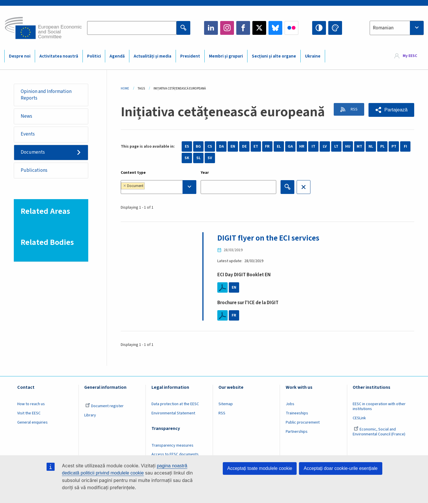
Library (90, 415)
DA (221, 146)
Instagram (227, 28)
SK (187, 158)
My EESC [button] (410, 56)
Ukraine (312, 56)
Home (125, 88)
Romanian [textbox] (383, 27)
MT (359, 146)
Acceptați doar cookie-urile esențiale (340, 468)
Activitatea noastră (58, 56)
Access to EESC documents (175, 454)
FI (405, 146)
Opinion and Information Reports (46, 95)
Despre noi (19, 56)
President (190, 56)
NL (370, 146)
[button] (391, 110)
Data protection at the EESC (175, 404)
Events (28, 135)
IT (313, 146)
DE (244, 146)
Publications (34, 171)
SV (210, 158)
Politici (94, 56)
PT (393, 146)
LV (325, 146)
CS (210, 146)
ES (187, 146)
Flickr (291, 28)
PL (382, 146)
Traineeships (297, 413)
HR (301, 146)
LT (336, 146)
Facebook (243, 28)
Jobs (290, 404)
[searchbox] (163, 186)
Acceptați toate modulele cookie (259, 468)
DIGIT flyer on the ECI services (270, 238)
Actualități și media (152, 56)
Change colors (335, 28)
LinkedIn (211, 28)
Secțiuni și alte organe (274, 56)
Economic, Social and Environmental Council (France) (379, 431)
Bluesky (275, 28)
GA (290, 146)
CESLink (359, 418)
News (26, 116)
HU (347, 146)
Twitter (259, 28)
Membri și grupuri (226, 56)
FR (267, 146)
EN (233, 146)
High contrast (319, 28)
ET (256, 146)
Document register (104, 406)
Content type (133, 173)
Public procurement (303, 422)
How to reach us (31, 404)
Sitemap (225, 404)
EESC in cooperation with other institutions (379, 406)
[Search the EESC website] (131, 28)
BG (198, 146)
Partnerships (297, 432)
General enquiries (32, 422)
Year (205, 173)
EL (279, 146)
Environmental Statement (173, 413)
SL (198, 158)
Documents (33, 153)
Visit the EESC (29, 413)
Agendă (117, 56)
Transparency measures (172, 445)
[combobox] (397, 28)
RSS (352, 109)
